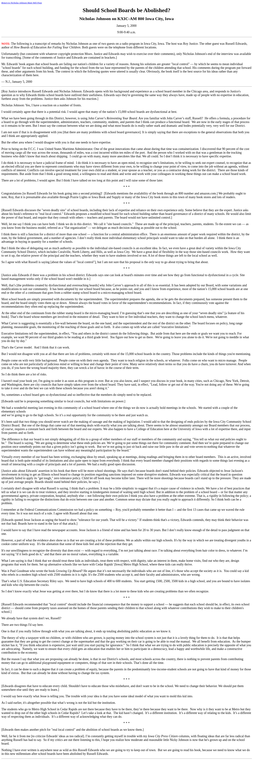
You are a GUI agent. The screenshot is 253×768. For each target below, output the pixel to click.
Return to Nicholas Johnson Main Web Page (21, 2)
